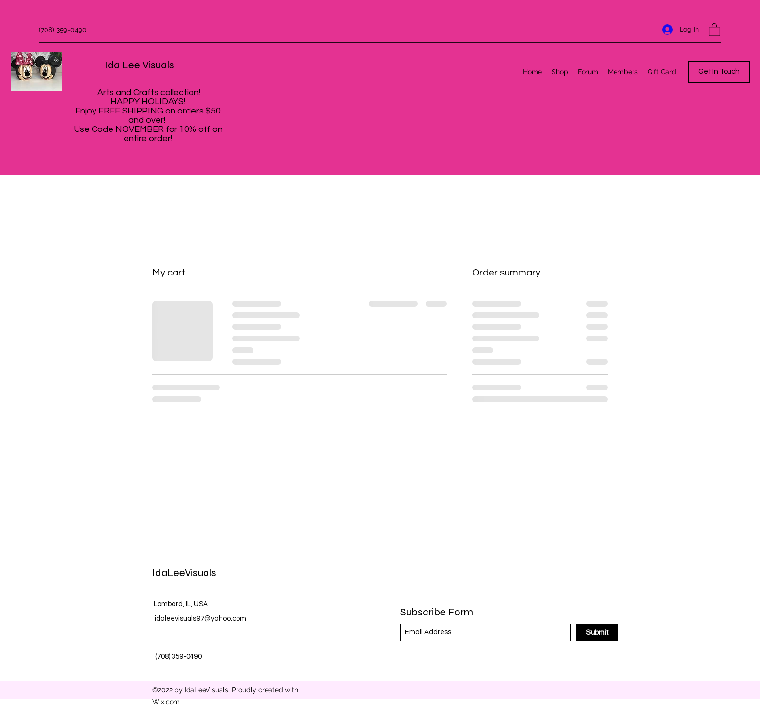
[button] (714, 29)
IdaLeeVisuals (184, 572)
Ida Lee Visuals (139, 65)
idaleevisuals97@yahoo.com (200, 618)
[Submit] (597, 632)
